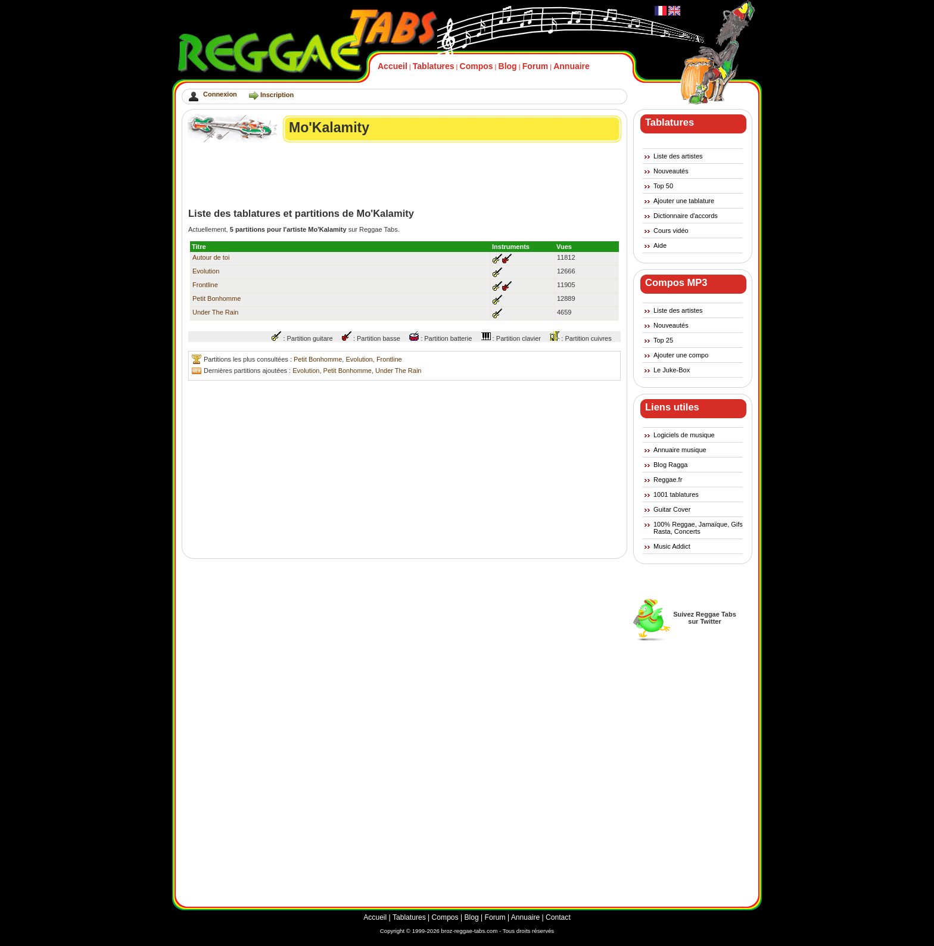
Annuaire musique (679, 449)
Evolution (205, 271)
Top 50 (663, 185)
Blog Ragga (670, 464)
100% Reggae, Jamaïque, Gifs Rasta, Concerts (698, 528)
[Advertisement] (405, 175)
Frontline (205, 284)
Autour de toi (210, 257)
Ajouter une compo (680, 355)
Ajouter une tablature (683, 200)
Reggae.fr (667, 479)
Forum (535, 66)
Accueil (392, 66)
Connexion (220, 94)
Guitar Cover (671, 509)
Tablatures (433, 66)
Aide (660, 245)
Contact (558, 917)
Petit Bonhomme (216, 298)
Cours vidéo (671, 230)
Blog (508, 66)
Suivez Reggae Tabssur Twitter (704, 618)
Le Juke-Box (671, 370)
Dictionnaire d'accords (685, 215)
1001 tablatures (676, 494)
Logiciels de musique (684, 434)
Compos (476, 66)
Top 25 (663, 340)
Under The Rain (215, 312)
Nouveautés (671, 171)
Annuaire (571, 66)
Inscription (277, 94)
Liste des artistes (678, 156)
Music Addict (671, 546)
